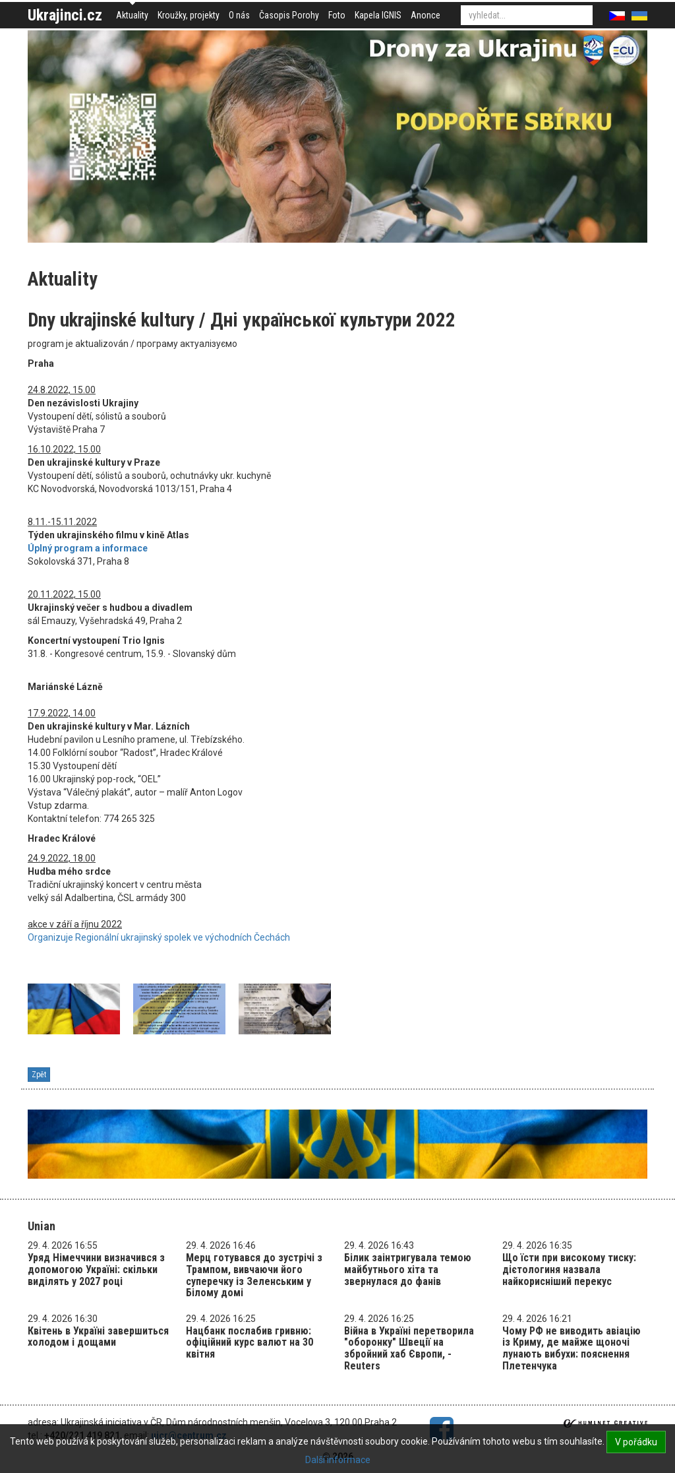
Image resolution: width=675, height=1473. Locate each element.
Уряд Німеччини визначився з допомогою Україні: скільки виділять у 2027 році (96, 1269)
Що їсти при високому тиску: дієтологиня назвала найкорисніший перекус (569, 1269)
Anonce (425, 15)
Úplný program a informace (88, 548)
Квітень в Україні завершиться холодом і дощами (98, 1337)
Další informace (337, 1460)
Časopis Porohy (289, 15)
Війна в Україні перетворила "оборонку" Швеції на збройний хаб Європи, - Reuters (409, 1348)
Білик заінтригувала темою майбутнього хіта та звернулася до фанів (407, 1269)
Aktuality (132, 15)
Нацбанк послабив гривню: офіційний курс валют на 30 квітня (249, 1342)
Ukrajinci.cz (65, 15)
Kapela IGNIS (378, 15)
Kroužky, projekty (189, 15)
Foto (336, 15)
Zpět (39, 1074)
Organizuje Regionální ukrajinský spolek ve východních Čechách (159, 937)
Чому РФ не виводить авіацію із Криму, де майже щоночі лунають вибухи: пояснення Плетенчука (571, 1348)
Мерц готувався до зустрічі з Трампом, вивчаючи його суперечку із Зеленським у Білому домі (254, 1275)
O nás (239, 15)
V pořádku (636, 1442)
